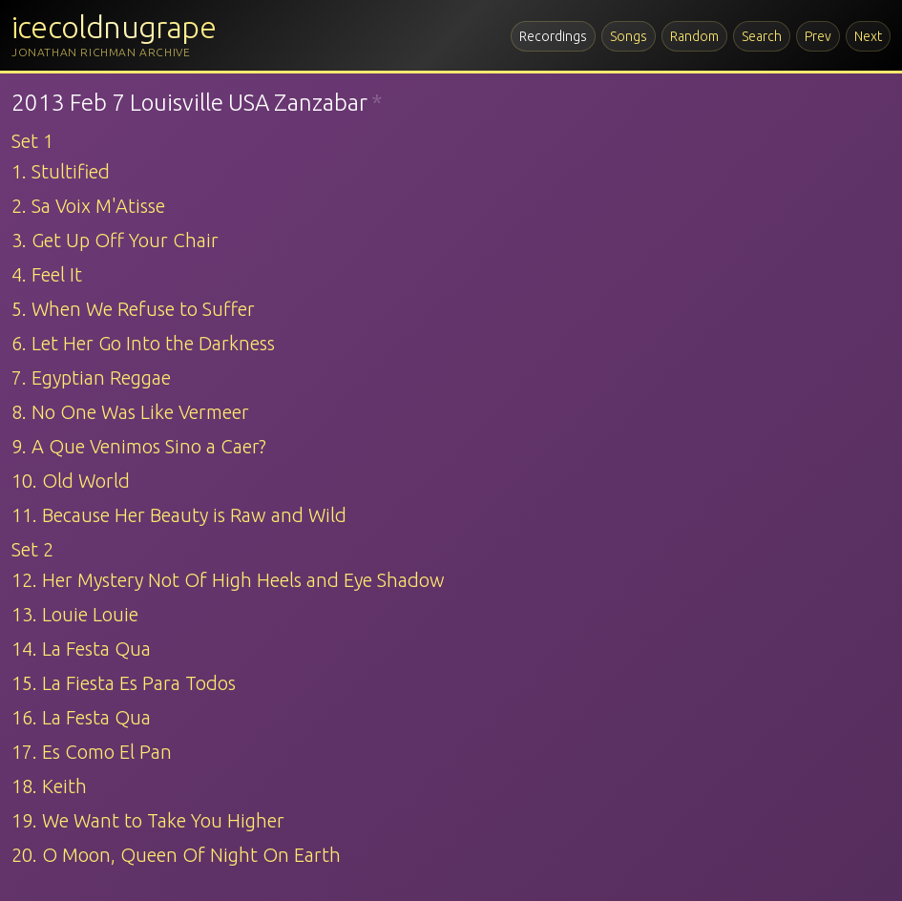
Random (694, 36)
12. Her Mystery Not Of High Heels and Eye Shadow (228, 580)
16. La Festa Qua (81, 717)
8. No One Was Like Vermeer (130, 412)
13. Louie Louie (74, 614)
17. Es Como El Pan (91, 752)
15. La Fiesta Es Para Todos (123, 683)
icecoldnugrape (113, 27)
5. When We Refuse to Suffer (133, 309)
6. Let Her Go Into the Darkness (143, 343)
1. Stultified (60, 171)
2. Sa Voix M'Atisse (88, 206)
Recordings (553, 36)
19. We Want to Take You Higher (147, 820)
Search (762, 36)
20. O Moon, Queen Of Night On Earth (176, 855)
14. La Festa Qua (81, 649)
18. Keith (49, 786)
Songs (628, 36)
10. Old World (70, 481)
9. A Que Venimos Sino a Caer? (138, 446)
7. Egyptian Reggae (91, 377)
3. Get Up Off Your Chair (115, 240)
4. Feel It (46, 274)
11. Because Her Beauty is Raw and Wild (178, 515)
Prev (818, 36)
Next (868, 36)
